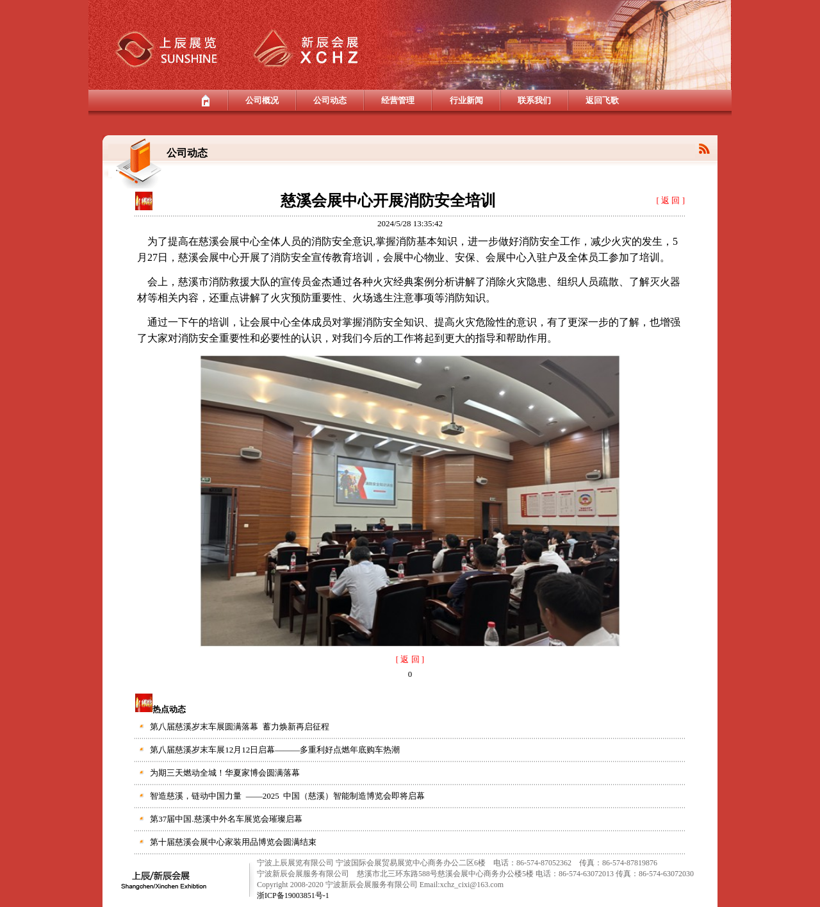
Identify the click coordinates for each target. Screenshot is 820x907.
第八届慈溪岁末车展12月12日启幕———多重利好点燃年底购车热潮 (275, 749)
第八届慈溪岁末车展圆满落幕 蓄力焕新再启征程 (239, 726)
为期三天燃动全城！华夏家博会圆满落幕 (225, 773)
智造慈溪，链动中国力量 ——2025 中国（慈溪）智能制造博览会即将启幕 (287, 796)
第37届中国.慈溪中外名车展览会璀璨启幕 (226, 819)
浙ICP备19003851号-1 (293, 895)
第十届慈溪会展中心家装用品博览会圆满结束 (233, 842)
